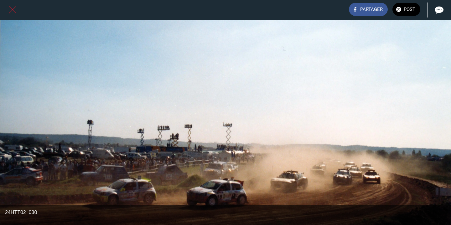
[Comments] (438, 10)
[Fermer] (12, 10)
